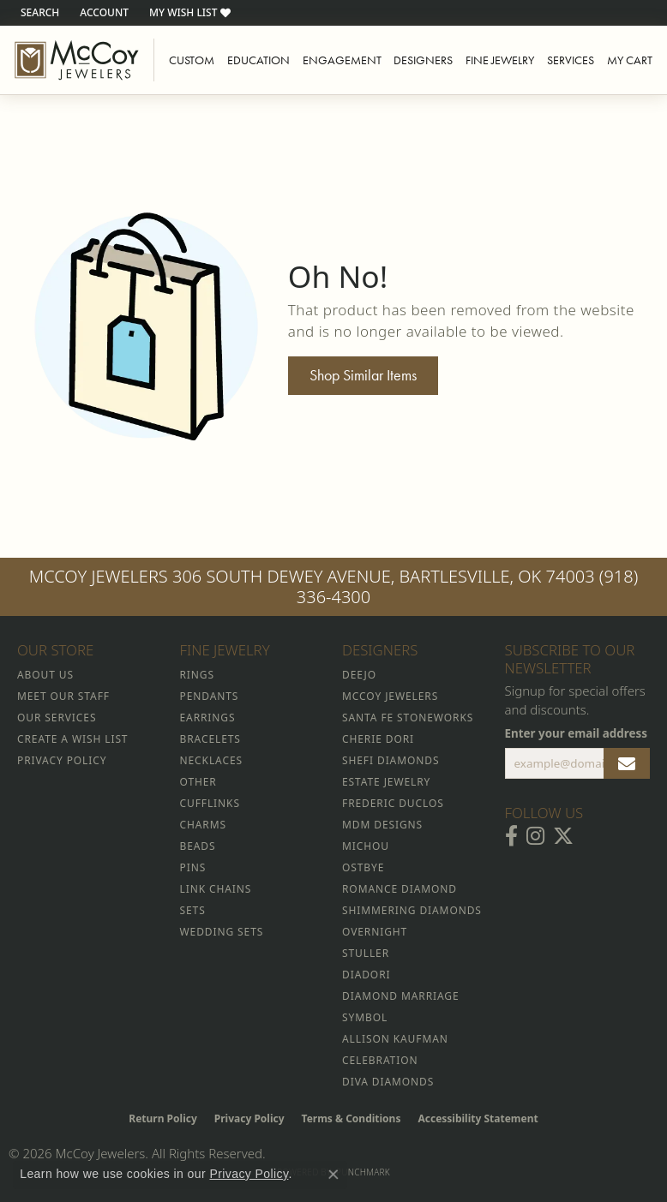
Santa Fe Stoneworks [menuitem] (407, 717)
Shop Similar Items (363, 375)
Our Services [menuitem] (56, 717)
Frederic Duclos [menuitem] (393, 803)
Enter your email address (576, 733)
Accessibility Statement (478, 1118)
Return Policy (163, 1118)
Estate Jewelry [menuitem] (386, 781)
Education (258, 60)
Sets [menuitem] (193, 910)
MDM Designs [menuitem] (382, 824)
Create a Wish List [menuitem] (72, 739)
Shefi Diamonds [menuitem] (390, 760)
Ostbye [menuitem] (363, 867)
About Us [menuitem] (45, 674)
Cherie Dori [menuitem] (378, 739)
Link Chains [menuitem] (216, 889)
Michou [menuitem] (365, 846)
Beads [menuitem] (198, 846)
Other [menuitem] (198, 781)
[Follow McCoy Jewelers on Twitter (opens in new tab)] (563, 836)
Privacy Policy (249, 1118)
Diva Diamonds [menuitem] (388, 1081)
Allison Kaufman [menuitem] (395, 1039)
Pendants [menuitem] (209, 696)
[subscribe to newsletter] (627, 763)
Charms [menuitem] (203, 824)
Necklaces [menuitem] (211, 760)
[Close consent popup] (333, 1174)
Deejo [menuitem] (359, 674)
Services (570, 60)
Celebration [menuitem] (380, 1060)
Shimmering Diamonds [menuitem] (412, 910)
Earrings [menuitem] (208, 717)
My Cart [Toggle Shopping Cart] (629, 60)
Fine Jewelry (500, 60)
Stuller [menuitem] (365, 953)
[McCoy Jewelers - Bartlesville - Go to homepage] (77, 60)
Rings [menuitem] (197, 674)
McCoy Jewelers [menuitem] (390, 696)
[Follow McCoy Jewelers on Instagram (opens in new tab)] (535, 836)
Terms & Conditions (351, 1118)
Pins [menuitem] (193, 867)
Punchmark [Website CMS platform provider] (363, 1172)
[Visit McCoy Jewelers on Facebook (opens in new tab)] (511, 836)
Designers (423, 60)
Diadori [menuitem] (366, 974)
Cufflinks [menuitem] (210, 803)
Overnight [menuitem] (374, 931)
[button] (38, 13)
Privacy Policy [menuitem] (61, 760)
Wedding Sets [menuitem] (222, 931)
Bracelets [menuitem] (210, 739)
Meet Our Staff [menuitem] (63, 696)
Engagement (342, 60)
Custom (191, 60)
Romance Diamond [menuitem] (399, 889)
